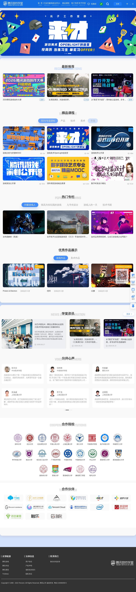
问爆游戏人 (30, 205)
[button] (66, 53)
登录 (117, 4)
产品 (63, 120)
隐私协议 (29, 574)
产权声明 (29, 566)
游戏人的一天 (90, 205)
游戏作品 (60, 258)
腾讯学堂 (5, 566)
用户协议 (29, 561)
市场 (93, 120)
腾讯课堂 (5, 570)
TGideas (5, 574)
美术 (83, 120)
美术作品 (75, 258)
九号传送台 (72, 205)
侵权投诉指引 (30, 570)
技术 (73, 120)
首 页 (40, 4)
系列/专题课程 (48, 120)
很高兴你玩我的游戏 (51, 205)
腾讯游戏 (5, 561)
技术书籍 (107, 205)
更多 (129, 314)
